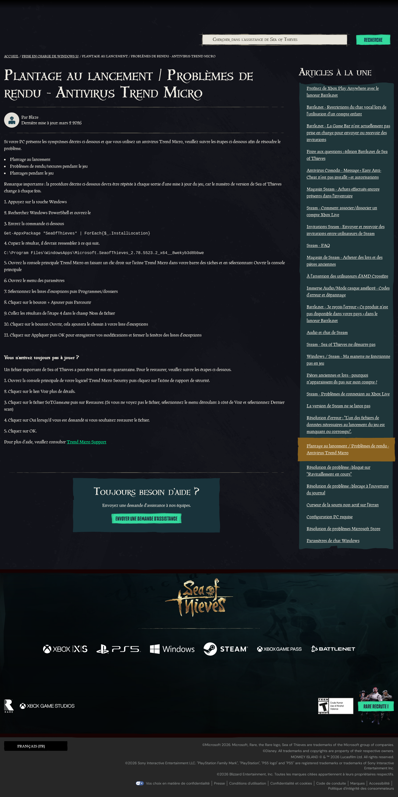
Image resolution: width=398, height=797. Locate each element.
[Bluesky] (248, 674)
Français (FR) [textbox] (31, 746)
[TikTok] (233, 673)
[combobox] (274, 39)
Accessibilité (379, 783)
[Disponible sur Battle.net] (333, 649)
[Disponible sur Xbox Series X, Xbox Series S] (65, 649)
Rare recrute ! (375, 706)
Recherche (373, 40)
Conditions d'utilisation (247, 783)
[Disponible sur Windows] (172, 649)
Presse (219, 783)
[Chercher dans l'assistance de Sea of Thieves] (275, 39)
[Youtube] (198, 673)
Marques (357, 783)
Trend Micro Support (86, 444)
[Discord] (219, 674)
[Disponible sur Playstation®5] (118, 649)
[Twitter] (161, 673)
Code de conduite (331, 783)
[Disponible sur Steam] (225, 649)
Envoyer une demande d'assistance (146, 521)
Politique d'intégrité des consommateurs (361, 788)
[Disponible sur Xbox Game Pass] (279, 649)
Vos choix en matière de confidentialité (178, 783)
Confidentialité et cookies (291, 783)
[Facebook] (148, 673)
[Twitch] (176, 673)
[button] (36, 746)
